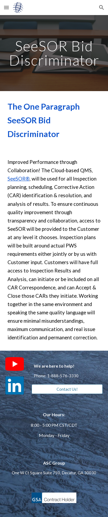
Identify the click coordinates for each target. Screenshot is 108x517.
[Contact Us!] (67, 389)
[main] (54, 53)
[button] (6, 7)
